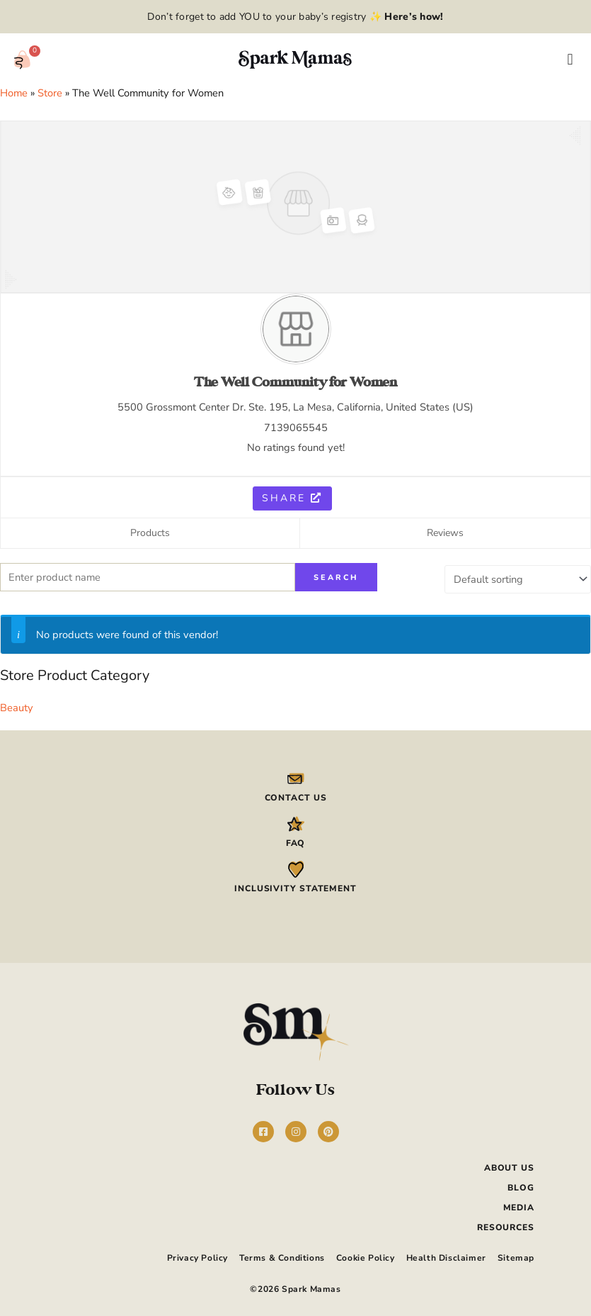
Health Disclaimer (446, 1254)
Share (292, 498)
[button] (570, 60)
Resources (505, 1225)
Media (519, 1205)
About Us (509, 1165)
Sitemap (516, 1254)
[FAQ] (295, 822)
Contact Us (296, 795)
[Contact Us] (295, 776)
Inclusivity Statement (295, 887)
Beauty (16, 705)
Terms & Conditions (282, 1254)
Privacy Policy (197, 1254)
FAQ (296, 841)
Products (150, 533)
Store (50, 93)
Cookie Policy (365, 1254)
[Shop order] (517, 577)
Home (14, 93)
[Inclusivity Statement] (295, 867)
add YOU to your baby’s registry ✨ (330, 16)
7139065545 (296, 427)
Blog (520, 1185)
